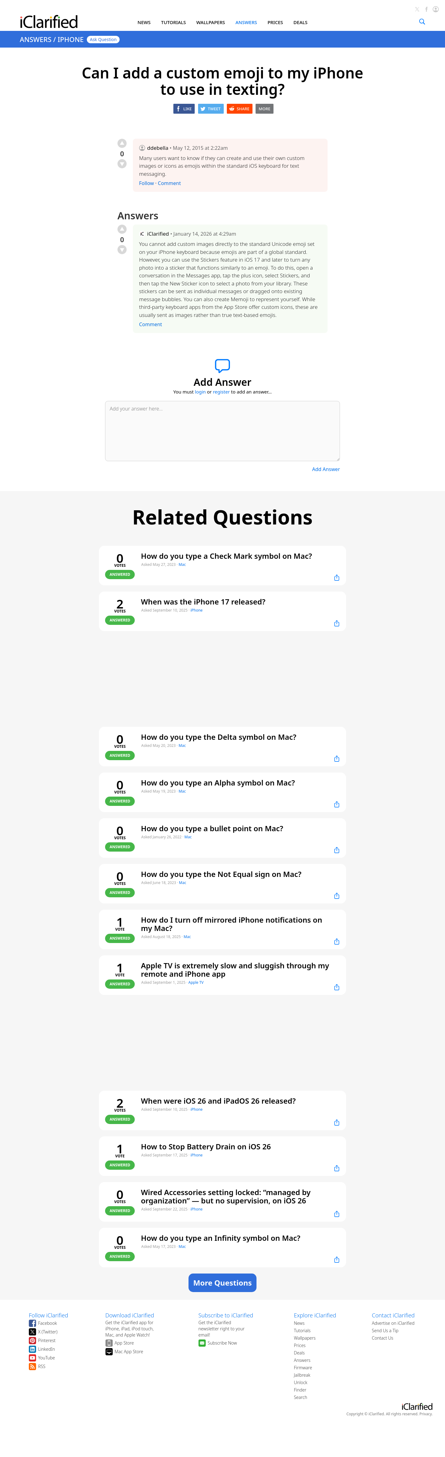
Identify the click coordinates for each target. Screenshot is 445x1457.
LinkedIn (46, 1349)
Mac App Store (129, 1351)
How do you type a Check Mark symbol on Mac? (226, 556)
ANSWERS (246, 22)
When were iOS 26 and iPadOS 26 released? (218, 1101)
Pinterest (47, 1340)
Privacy (425, 1414)
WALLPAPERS (210, 22)
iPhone (196, 610)
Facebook (47, 1323)
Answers (302, 1360)
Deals (299, 1353)
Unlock (300, 1382)
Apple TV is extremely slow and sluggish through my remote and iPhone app (235, 969)
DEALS (300, 22)
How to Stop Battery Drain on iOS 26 (206, 1146)
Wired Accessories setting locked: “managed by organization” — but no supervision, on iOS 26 (226, 1196)
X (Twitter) (47, 1332)
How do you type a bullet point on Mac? (212, 828)
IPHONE (70, 39)
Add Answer (326, 469)
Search (300, 1397)
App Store (124, 1343)
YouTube (46, 1358)
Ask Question (103, 39)
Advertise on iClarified (393, 1323)
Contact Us (382, 1338)
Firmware (303, 1368)
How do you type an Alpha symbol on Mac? (218, 782)
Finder (300, 1390)
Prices (300, 1345)
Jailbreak (302, 1375)
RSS (41, 1366)
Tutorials (302, 1330)
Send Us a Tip (385, 1330)
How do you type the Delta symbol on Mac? (218, 737)
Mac (182, 564)
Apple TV (196, 982)
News (299, 1323)
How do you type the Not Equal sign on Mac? (221, 874)
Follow (146, 183)
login (200, 392)
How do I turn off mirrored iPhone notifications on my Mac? (231, 924)
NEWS (144, 22)
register (221, 392)
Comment (169, 183)
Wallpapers (305, 1338)
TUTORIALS (173, 22)
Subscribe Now (222, 1343)
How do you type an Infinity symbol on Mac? (220, 1238)
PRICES (275, 22)
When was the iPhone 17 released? (203, 601)
